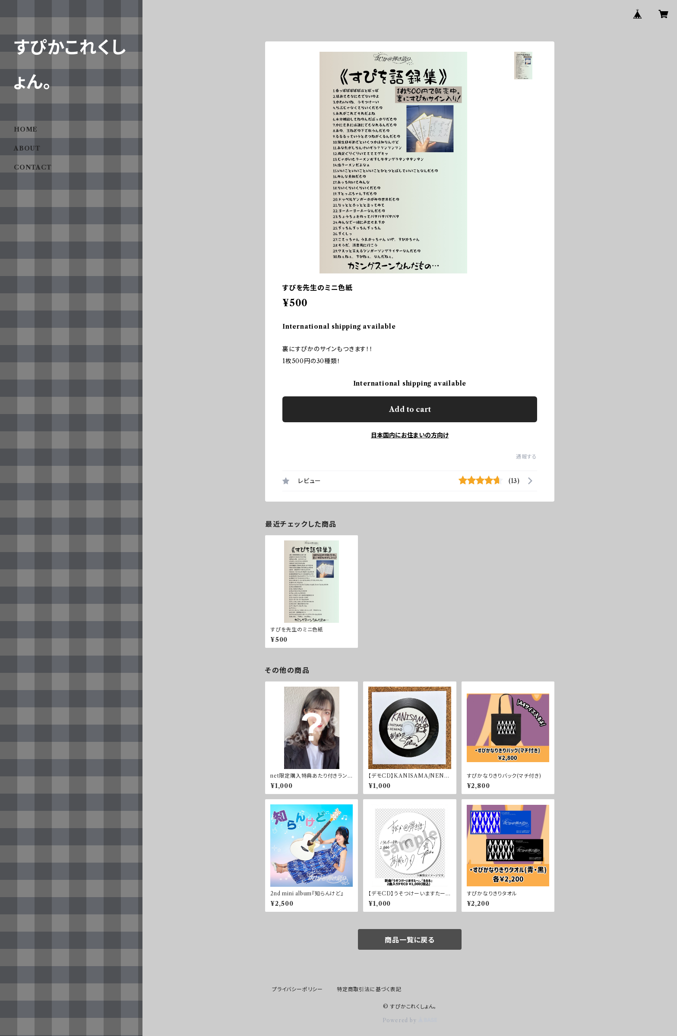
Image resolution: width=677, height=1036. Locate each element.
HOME (26, 129)
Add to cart (410, 409)
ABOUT (27, 148)
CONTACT (33, 167)
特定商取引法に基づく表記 (369, 989)
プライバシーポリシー (297, 989)
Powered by (410, 1020)
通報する (526, 456)
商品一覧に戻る (410, 940)
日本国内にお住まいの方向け (410, 435)
